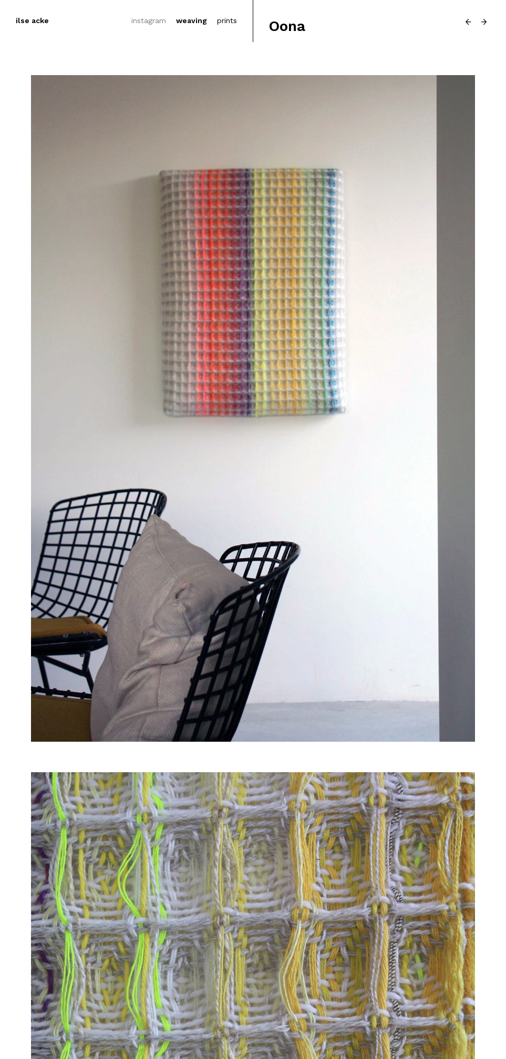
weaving (191, 20)
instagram (148, 20)
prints (227, 20)
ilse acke (32, 20)
